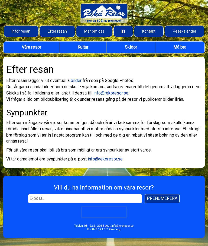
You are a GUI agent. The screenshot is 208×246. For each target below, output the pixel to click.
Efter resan (57, 31)
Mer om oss (94, 31)
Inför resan (21, 31)
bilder (76, 80)
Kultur (82, 47)
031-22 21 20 (92, 225)
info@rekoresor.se (110, 93)
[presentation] (104, 212)
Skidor (131, 47)
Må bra (179, 47)
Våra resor (31, 47)
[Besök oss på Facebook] (123, 31)
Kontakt (148, 31)
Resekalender (184, 31)
